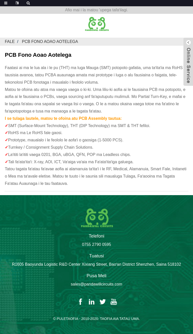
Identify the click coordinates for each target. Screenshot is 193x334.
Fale (10, 41)
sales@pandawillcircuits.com (96, 284)
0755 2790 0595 (96, 244)
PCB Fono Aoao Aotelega (50, 41)
